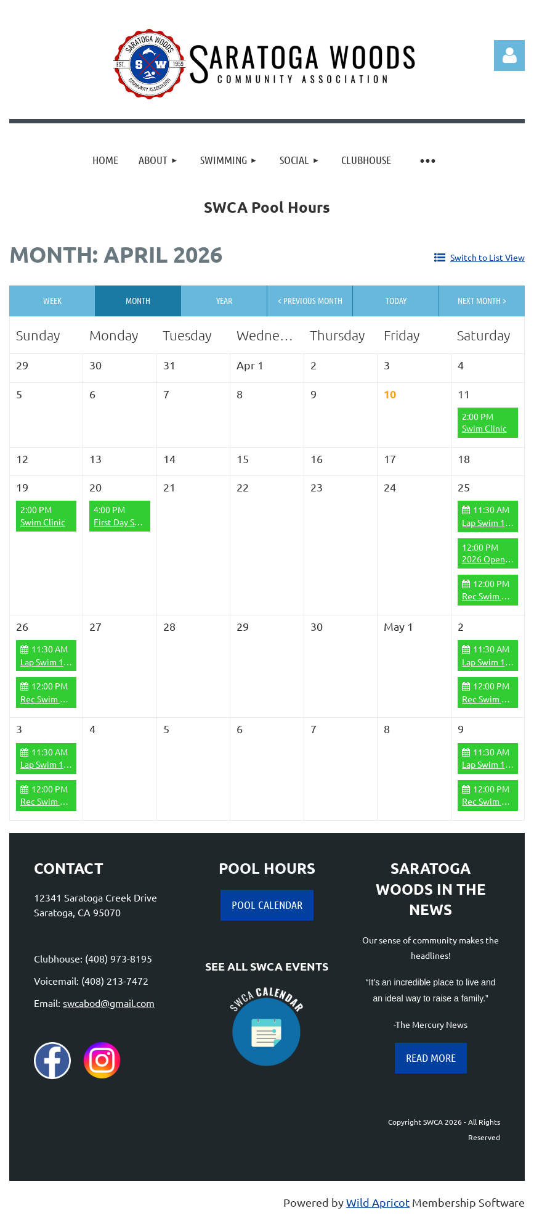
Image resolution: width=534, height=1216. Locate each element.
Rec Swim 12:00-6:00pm (66, 698)
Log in (509, 55)
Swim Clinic (484, 427)
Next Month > (482, 300)
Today (396, 300)
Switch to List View (487, 257)
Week (52, 300)
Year (224, 300)
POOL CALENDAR (267, 904)
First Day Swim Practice (139, 521)
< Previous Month (310, 300)
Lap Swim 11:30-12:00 (62, 661)
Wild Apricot (378, 1202)
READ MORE (431, 1057)
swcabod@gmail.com (109, 1002)
